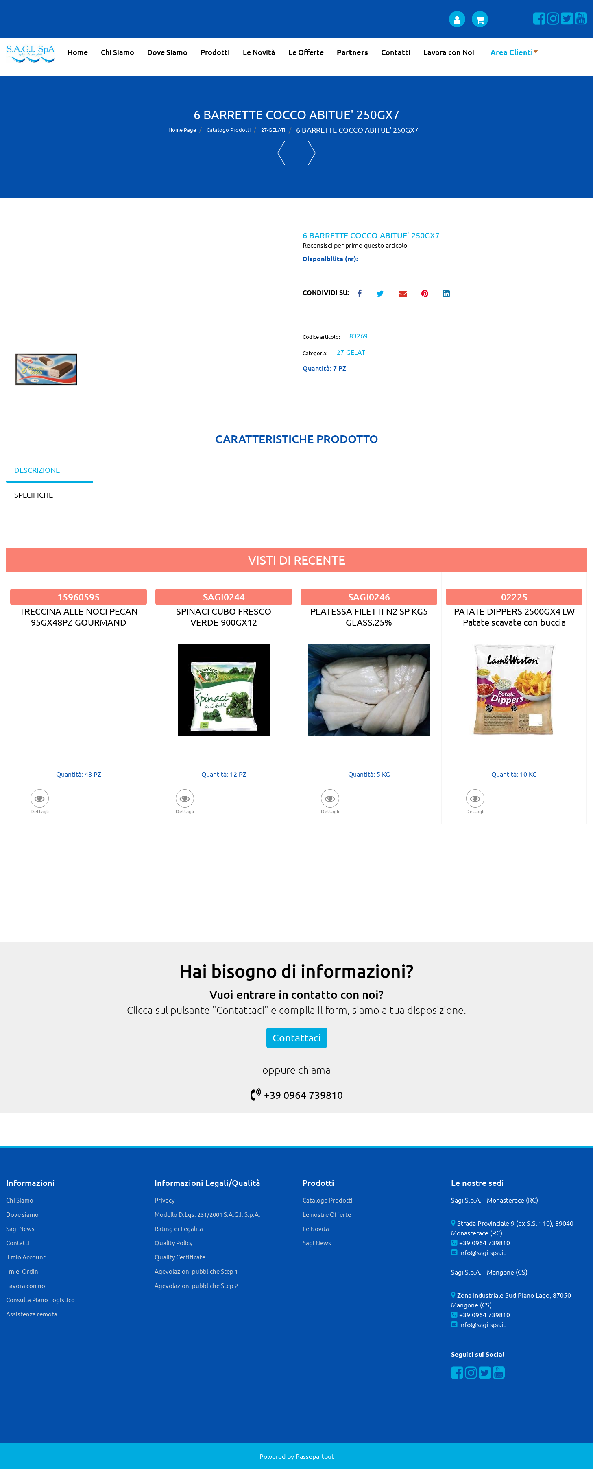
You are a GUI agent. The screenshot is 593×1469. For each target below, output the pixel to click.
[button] (148, 291)
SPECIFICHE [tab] (33, 494)
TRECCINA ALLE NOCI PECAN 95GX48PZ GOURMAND (79, 616)
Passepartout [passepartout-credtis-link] (315, 1456)
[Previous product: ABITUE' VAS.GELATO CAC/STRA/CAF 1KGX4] (281, 153)
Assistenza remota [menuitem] (31, 1314)
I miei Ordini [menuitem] (23, 1271)
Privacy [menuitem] (164, 1200)
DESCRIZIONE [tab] (37, 469)
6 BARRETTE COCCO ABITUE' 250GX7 (357, 129)
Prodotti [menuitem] (215, 52)
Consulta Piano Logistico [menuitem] (40, 1299)
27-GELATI (273, 129)
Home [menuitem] (78, 52)
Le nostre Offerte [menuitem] (327, 1214)
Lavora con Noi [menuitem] (448, 52)
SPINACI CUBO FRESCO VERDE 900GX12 (223, 616)
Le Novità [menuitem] (259, 52)
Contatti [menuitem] (395, 52)
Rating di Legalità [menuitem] (179, 1228)
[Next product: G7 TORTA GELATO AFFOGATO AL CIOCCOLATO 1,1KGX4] (312, 153)
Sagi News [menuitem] (20, 1228)
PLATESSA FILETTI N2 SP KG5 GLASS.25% (369, 616)
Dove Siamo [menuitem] (167, 52)
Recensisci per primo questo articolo (355, 245)
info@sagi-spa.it (482, 1252)
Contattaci (297, 1037)
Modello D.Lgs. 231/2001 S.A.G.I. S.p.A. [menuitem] (207, 1214)
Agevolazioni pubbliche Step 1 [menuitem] (196, 1271)
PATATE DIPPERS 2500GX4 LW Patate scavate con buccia (514, 616)
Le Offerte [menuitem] (306, 52)
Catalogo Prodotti (229, 129)
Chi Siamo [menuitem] (117, 52)
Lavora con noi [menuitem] (26, 1285)
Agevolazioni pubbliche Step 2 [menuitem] (196, 1285)
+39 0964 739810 (297, 1095)
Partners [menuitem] (352, 52)
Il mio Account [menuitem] (26, 1257)
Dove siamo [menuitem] (22, 1214)
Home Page (182, 129)
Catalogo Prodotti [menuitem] (328, 1200)
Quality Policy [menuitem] (173, 1242)
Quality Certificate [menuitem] (180, 1257)
